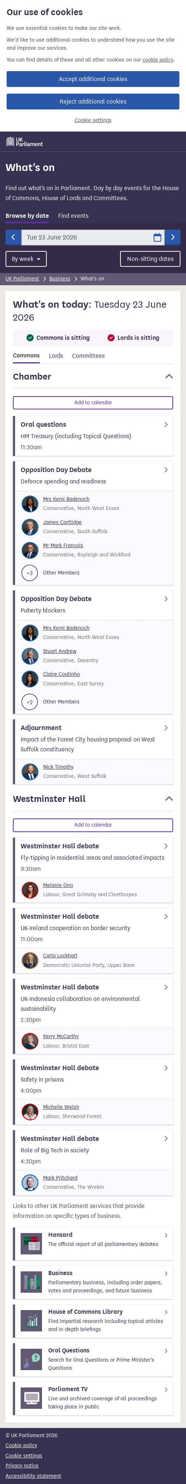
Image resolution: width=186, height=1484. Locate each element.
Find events (73, 215)
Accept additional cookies (93, 79)
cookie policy (158, 60)
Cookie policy (21, 1445)
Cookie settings (93, 120)
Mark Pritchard (60, 1178)
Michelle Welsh (61, 1107)
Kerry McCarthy (61, 1036)
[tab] (27, 217)
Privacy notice (22, 1466)
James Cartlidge (62, 522)
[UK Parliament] (25, 141)
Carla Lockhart (60, 956)
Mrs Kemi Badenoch (66, 499)
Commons (26, 355)
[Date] (93, 237)
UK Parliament (22, 279)
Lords (56, 355)
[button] (93, 380)
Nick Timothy (58, 767)
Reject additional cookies (93, 101)
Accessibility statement (33, 1476)
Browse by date (27, 216)
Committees (88, 355)
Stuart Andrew (59, 651)
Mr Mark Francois (63, 545)
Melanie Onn (58, 885)
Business (59, 279)
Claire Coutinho (61, 674)
